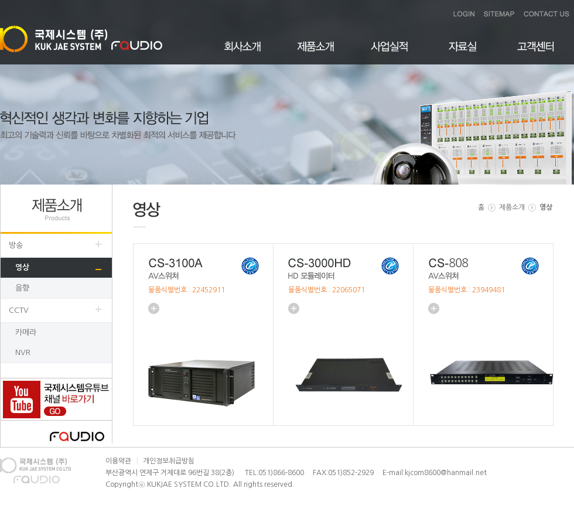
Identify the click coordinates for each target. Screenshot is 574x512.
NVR (22, 352)
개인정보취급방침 (168, 461)
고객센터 (535, 53)
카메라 (25, 332)
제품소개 (316, 53)
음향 (22, 288)
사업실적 (389, 53)
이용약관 (118, 461)
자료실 (462, 53)
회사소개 (242, 53)
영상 (22, 267)
